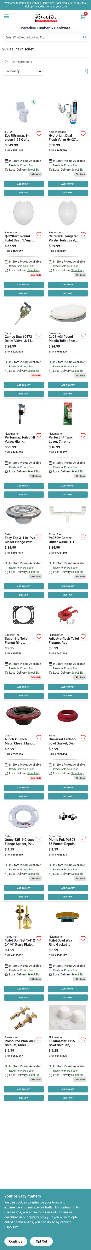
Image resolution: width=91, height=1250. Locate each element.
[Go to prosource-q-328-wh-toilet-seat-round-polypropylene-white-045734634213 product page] (23, 248)
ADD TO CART (23, 184)
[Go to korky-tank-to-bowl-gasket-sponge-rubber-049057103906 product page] (67, 751)
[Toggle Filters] (85, 71)
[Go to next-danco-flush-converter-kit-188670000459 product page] (67, 147)
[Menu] (6, 16)
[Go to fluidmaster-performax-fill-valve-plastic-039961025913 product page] (23, 449)
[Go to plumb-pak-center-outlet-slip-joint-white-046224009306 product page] (67, 550)
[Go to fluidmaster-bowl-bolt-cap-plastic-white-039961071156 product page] (67, 1053)
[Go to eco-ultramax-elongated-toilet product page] (23, 147)
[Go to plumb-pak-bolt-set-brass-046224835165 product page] (23, 952)
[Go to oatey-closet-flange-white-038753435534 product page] (23, 550)
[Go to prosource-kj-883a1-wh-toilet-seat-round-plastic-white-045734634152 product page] (67, 349)
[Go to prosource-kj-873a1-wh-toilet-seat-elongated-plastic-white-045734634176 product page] (67, 248)
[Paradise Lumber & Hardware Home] (45, 18)
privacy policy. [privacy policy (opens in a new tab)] (38, 1217)
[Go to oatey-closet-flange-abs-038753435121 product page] (23, 751)
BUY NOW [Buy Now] (23, 192)
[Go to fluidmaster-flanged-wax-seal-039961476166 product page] (67, 952)
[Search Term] (45, 37)
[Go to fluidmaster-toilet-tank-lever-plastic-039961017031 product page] (67, 449)
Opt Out (41, 1241)
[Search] (85, 37)
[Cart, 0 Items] (83, 16)
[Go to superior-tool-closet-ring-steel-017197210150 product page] (23, 650)
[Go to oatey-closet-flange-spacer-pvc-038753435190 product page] (23, 852)
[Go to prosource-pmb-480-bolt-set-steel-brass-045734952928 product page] (23, 1053)
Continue (15, 1241)
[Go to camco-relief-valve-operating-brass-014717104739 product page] (23, 349)
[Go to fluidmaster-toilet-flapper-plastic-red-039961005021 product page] (67, 650)
